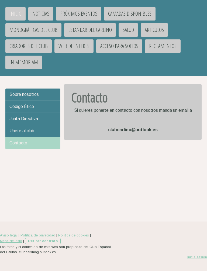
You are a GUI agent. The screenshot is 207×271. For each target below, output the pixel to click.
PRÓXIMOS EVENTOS (78, 13)
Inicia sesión (197, 257)
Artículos (154, 29)
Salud (128, 29)
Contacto (18, 143)
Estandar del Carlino (90, 29)
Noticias (40, 13)
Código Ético (21, 106)
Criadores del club (28, 46)
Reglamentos (163, 46)
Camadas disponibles (129, 13)
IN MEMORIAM (23, 62)
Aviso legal (9, 235)
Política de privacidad (37, 235)
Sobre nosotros (24, 94)
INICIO (15, 13)
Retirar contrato (43, 241)
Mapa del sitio (11, 241)
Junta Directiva (23, 118)
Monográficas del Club (33, 29)
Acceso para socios (119, 46)
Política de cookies (73, 235)
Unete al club (21, 130)
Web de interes (73, 46)
